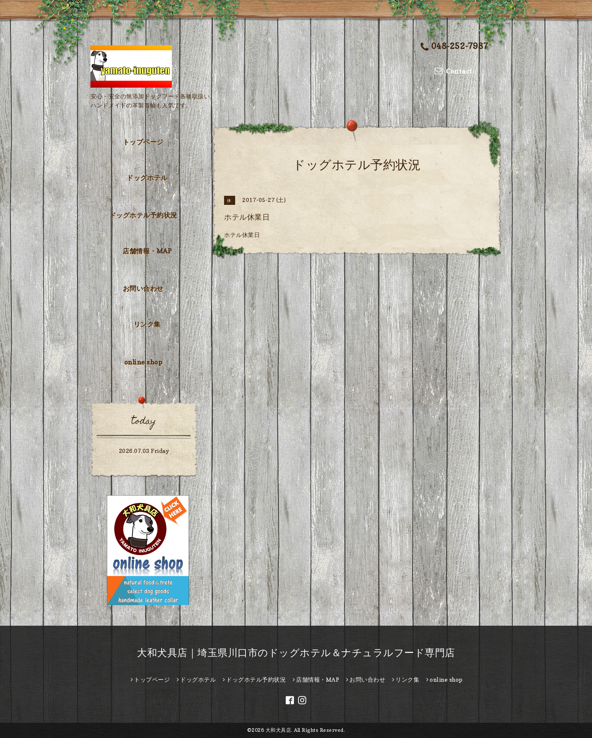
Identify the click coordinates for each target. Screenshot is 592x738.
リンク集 (147, 324)
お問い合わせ (143, 288)
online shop (143, 362)
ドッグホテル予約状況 (143, 215)
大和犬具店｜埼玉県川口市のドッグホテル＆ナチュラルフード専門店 (296, 653)
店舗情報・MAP (147, 251)
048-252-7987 (454, 46)
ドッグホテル (147, 178)
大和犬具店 (278, 730)
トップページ (143, 142)
